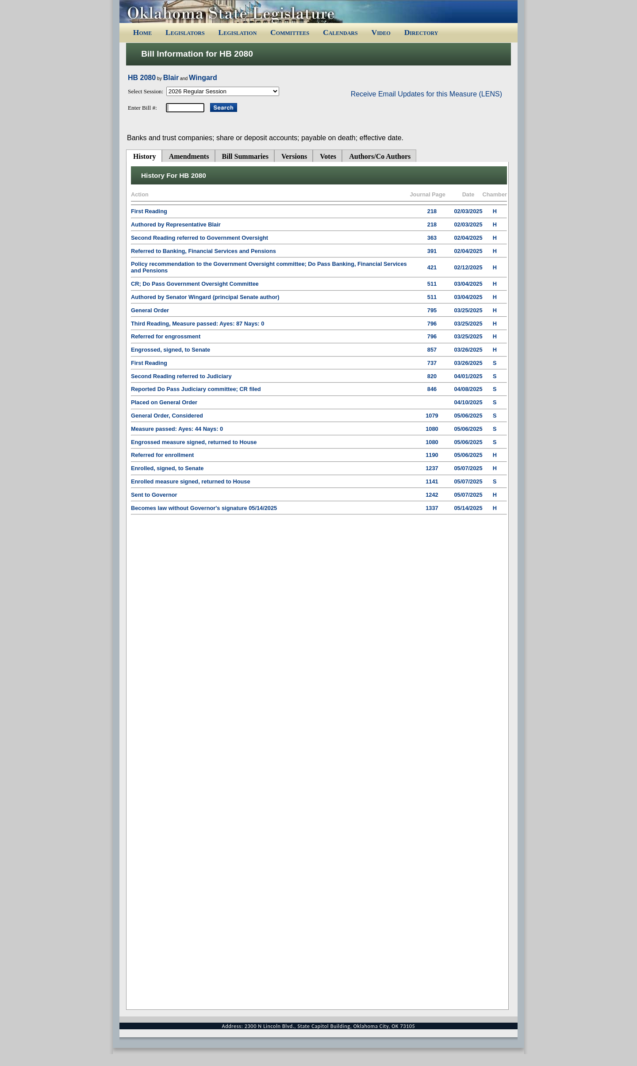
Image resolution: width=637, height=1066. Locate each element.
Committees (289, 32)
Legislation (237, 32)
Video (380, 32)
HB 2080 (142, 77)
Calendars (340, 32)
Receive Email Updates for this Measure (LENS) (426, 94)
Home (142, 32)
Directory (421, 32)
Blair (171, 77)
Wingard (203, 77)
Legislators (185, 32)
